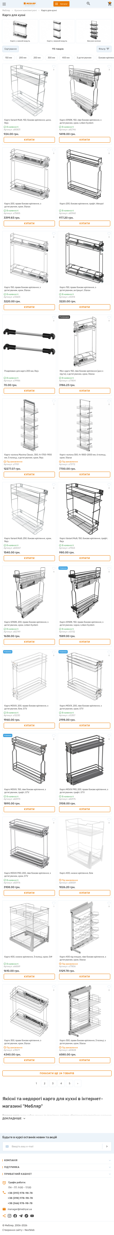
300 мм (51, 57)
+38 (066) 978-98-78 (20, 1203)
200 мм (22, 57)
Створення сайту (12, 1230)
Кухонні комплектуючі (26, 10)
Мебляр (6, 10)
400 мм (66, 57)
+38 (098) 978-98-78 (20, 1198)
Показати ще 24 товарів (57, 1073)
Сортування (10, 49)
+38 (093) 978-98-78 (20, 1193)
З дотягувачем (84, 57)
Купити (29, 139)
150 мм (8, 57)
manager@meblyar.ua (20, 1209)
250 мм (37, 57)
